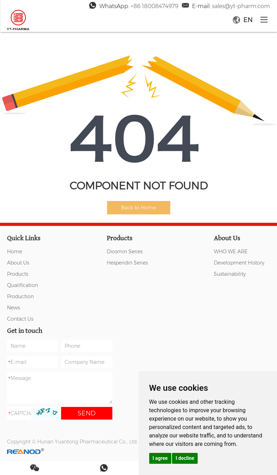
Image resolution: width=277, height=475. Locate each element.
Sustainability (230, 274)
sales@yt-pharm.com (241, 6)
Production (20, 296)
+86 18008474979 (154, 6)
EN (242, 20)
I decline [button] (185, 458)
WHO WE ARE (231, 251)
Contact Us (20, 319)
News (13, 308)
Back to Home (138, 208)
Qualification (22, 285)
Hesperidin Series (127, 263)
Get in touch (24, 331)
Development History (239, 263)
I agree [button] (160, 458)
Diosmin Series (125, 251)
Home (14, 251)
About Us (18, 263)
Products (17, 274)
